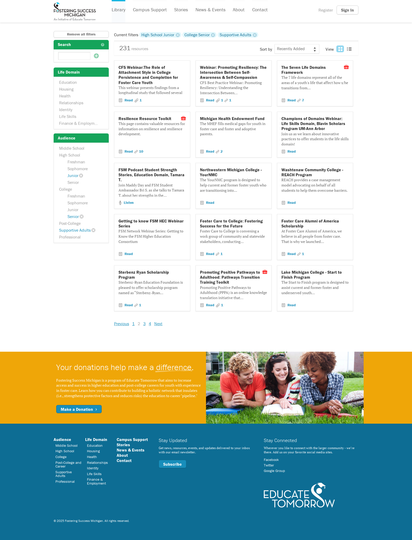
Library (118, 10)
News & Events (210, 10)
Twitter (269, 465)
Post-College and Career (68, 464)
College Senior (197, 34)
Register (325, 10)
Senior (73, 182)
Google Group (274, 470)
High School (69, 155)
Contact (259, 10)
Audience (62, 439)
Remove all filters (81, 34)
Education (68, 82)
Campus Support (150, 10)
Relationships (71, 102)
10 (141, 151)
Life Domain (96, 439)
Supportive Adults (75, 230)
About (238, 10)
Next (158, 323)
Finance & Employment (79, 123)
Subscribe (172, 464)
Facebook (271, 459)
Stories (181, 10)
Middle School (71, 148)
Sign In (347, 10)
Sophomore (78, 168)
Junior (73, 175)
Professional (70, 237)
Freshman (76, 161)
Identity (66, 109)
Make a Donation (79, 409)
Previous (121, 323)
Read (128, 100)
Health (65, 95)
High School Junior (157, 34)
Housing (66, 89)
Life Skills (67, 116)
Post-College (70, 223)
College (65, 189)
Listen (128, 202)
